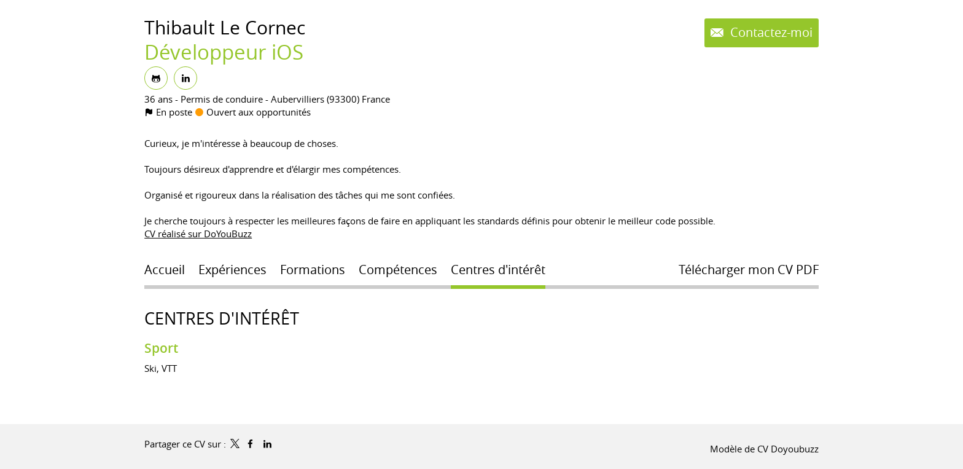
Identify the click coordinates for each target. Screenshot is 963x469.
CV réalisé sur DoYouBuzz (198, 233)
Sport (161, 348)
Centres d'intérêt (221, 318)
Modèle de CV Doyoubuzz (764, 449)
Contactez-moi (770, 33)
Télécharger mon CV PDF (749, 270)
